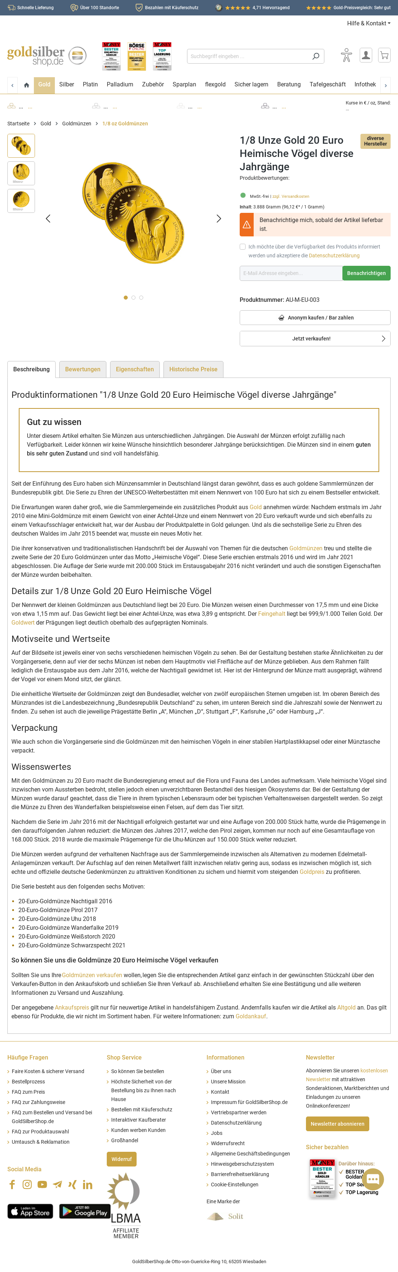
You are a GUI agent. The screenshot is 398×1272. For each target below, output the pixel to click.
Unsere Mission (228, 1082)
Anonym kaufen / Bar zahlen (315, 318)
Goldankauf (251, 1016)
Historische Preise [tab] (193, 369)
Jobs (216, 1133)
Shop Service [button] (124, 1057)
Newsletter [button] (320, 1057)
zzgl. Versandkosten (290, 196)
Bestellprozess (28, 1082)
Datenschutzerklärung (334, 255)
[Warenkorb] (384, 55)
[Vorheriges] (47, 219)
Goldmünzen (306, 548)
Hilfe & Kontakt (366, 23)
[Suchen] (315, 56)
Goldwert (23, 622)
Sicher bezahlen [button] (327, 1147)
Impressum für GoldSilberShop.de (249, 1102)
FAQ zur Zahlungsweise (38, 1102)
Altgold (346, 1007)
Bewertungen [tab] (83, 369)
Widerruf (122, 1159)
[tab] (31, 369)
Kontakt (220, 1092)
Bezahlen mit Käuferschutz (171, 7)
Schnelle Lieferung (35, 7)
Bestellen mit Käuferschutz (141, 1110)
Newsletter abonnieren (337, 1124)
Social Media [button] (24, 1169)
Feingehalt (271, 613)
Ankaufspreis (72, 1007)
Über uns (221, 1071)
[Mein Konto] (366, 55)
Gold (256, 507)
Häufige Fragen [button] (27, 1057)
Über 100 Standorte (99, 7)
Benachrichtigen (366, 273)
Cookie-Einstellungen (234, 1185)
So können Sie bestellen (137, 1071)
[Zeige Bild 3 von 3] (141, 298)
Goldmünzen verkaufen (92, 975)
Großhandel (124, 1140)
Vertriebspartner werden (239, 1113)
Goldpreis (312, 871)
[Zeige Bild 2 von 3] (133, 298)
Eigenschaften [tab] (135, 369)
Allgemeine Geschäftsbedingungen (250, 1154)
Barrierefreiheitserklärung (240, 1174)
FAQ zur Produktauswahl (40, 1132)
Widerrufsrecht (228, 1143)
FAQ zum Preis (28, 1092)
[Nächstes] (219, 219)
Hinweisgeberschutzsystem (242, 1164)
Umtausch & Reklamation (41, 1142)
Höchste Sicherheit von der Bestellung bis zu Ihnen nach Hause (143, 1091)
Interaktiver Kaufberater (138, 1120)
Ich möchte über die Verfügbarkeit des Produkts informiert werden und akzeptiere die (314, 251)
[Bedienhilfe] (346, 55)
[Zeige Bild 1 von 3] (126, 298)
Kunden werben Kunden (138, 1130)
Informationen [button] (225, 1057)
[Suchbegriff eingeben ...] (247, 56)
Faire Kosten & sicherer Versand (48, 1071)
